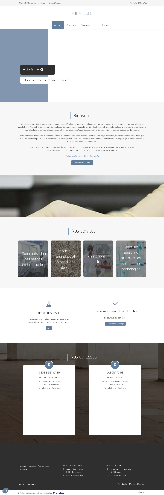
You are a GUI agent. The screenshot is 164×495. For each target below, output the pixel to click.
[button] (33, 259)
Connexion (141, 492)
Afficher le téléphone (51, 388)
